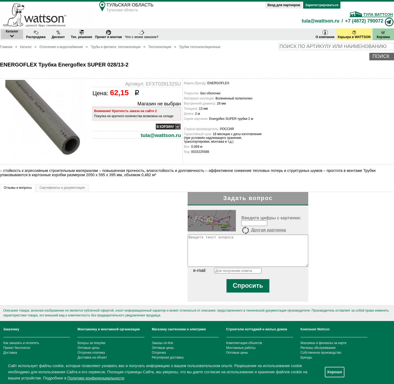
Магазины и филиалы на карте (323, 343)
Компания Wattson (315, 329)
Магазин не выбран (159, 103)
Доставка (10, 353)
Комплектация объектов (244, 343)
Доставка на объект (92, 357)
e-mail (199, 270)
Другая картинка (263, 230)
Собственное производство (320, 353)
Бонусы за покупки (91, 343)
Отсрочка (159, 353)
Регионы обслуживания (318, 348)
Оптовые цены (88, 348)
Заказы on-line (162, 343)
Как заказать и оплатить (21, 343)
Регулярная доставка (167, 357)
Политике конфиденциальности (95, 378)
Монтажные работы (241, 348)
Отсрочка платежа (91, 353)
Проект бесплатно (16, 348)
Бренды (306, 357)
